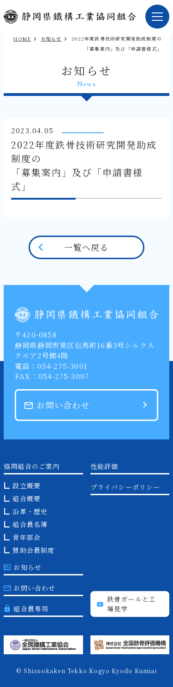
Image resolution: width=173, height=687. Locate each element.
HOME (22, 38)
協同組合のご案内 (32, 466)
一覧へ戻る (86, 247)
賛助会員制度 (33, 550)
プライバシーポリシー (125, 487)
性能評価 (104, 466)
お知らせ (51, 38)
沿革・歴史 (30, 511)
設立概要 (26, 485)
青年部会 (26, 537)
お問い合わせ (57, 405)
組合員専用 (26, 608)
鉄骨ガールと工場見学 (126, 603)
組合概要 (26, 498)
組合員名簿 (30, 524)
